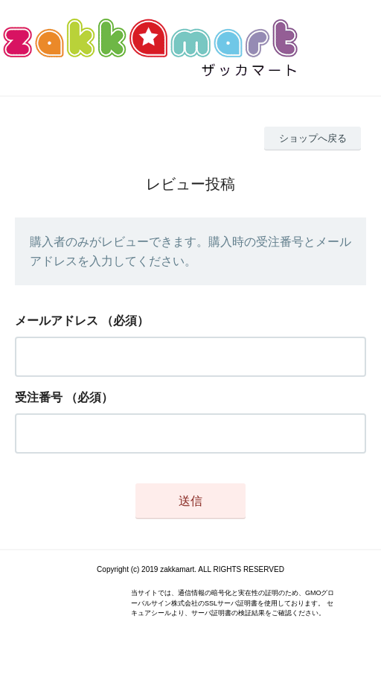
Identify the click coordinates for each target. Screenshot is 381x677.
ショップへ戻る (313, 138)
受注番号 (39, 397)
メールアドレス (56, 320)
